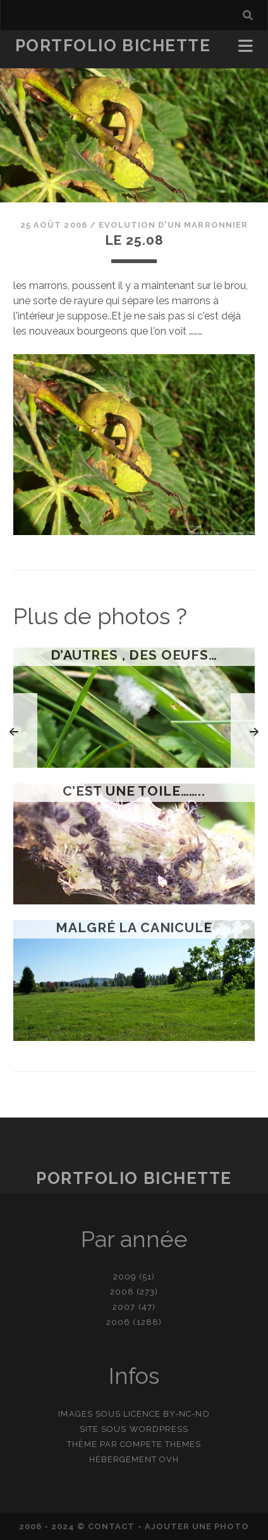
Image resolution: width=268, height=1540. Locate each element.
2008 (122, 1292)
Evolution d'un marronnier (173, 225)
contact (111, 1526)
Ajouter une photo (197, 1526)
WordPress (159, 1429)
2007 (124, 1307)
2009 (125, 1276)
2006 (118, 1322)
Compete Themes (161, 1444)
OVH (169, 1459)
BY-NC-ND (186, 1414)
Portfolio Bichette (113, 45)
